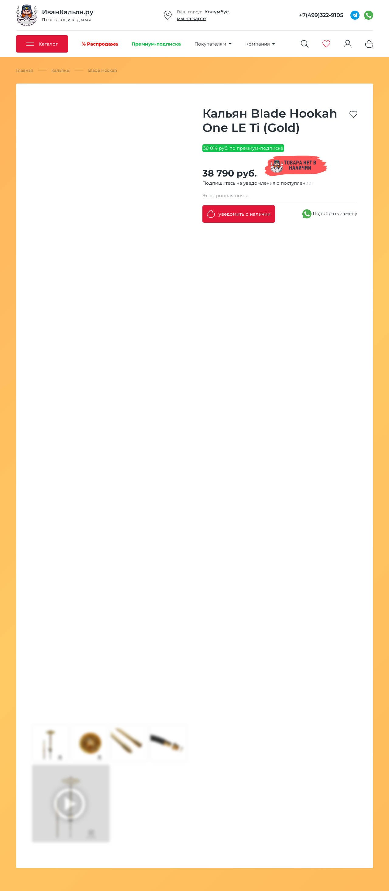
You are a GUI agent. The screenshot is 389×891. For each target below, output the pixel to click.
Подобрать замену (329, 213)
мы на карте (191, 18)
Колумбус (217, 12)
